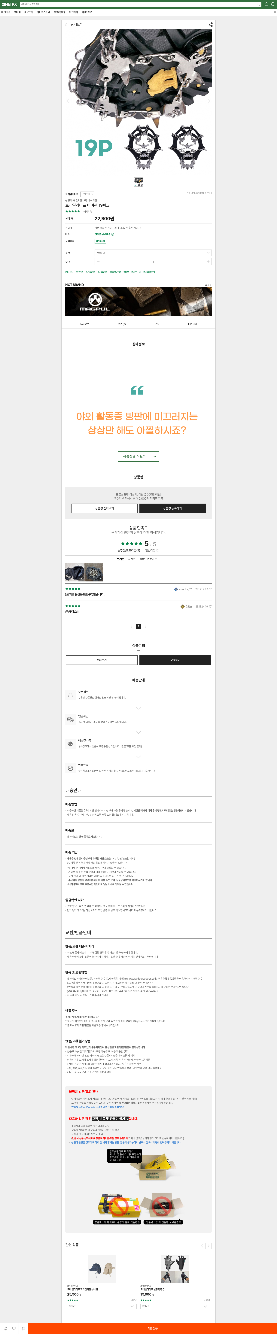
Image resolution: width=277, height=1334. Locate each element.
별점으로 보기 (148, 559)
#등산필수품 (115, 272)
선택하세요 (102, 252)
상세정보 (84, 324)
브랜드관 (87, 194)
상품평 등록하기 (172, 508)
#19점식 (69, 272)
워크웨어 (73, 12)
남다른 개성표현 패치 (30, 4)
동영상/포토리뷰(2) (129, 550)
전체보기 (102, 660)
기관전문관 (87, 12)
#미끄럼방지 (149, 272)
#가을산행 (102, 272)
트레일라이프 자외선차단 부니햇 (82, 1289)
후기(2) (122, 324)
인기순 (120, 559)
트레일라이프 (71, 194)
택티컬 (17, 12)
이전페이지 (131, 627)
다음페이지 (145, 627)
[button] (202, 1246)
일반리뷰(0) (152, 550)
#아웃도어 (136, 272)
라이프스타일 (43, 12)
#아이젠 (79, 272)
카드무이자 (100, 241)
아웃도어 (28, 12)
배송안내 (192, 324)
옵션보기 (72, 1306)
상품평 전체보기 (104, 508)
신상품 (7, 12)
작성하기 (175, 660)
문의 (157, 324)
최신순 (131, 559)
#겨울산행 (90, 272)
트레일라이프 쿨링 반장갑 (152, 1289)
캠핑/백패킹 (59, 12)
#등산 (126, 272)
